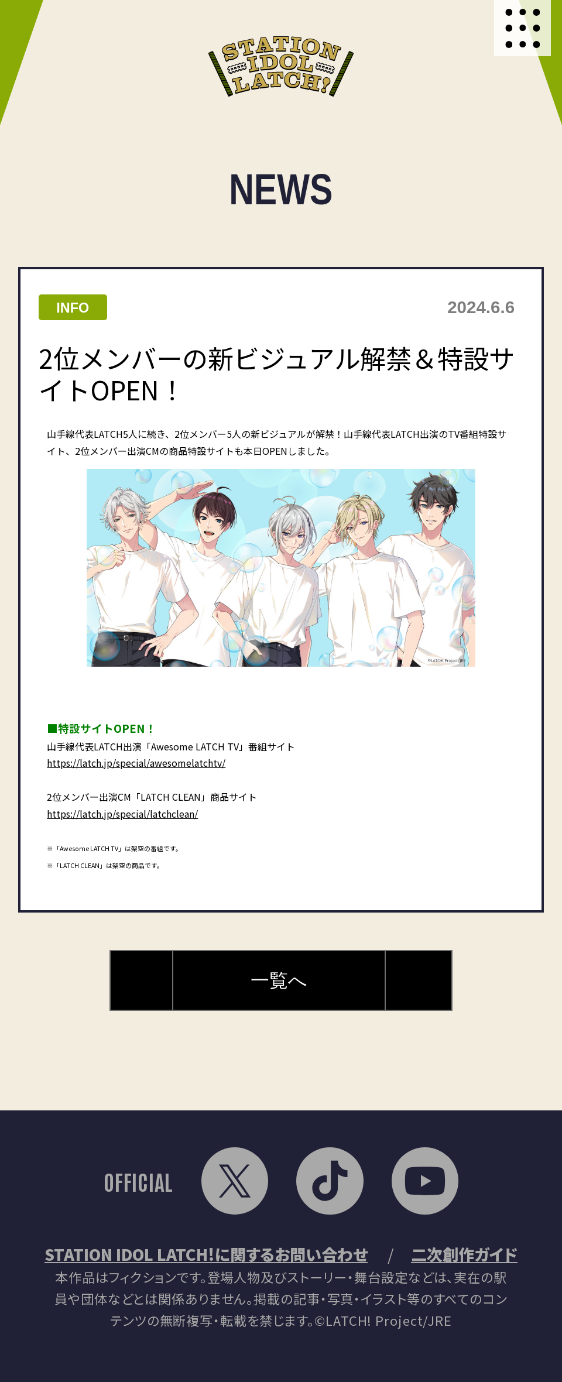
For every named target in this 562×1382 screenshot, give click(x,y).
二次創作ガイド (464, 1254)
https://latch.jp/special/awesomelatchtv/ (136, 763)
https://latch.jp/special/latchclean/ (122, 814)
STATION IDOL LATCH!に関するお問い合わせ (206, 1254)
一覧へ (279, 980)
